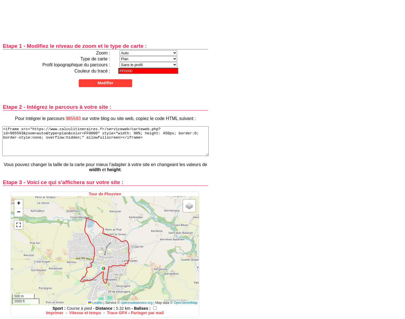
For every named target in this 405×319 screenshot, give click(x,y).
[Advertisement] (105, 17)
